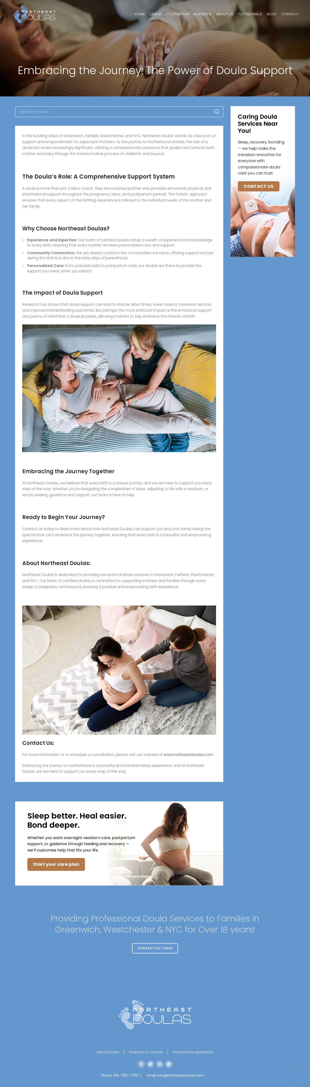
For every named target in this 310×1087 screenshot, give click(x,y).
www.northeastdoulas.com (188, 754)
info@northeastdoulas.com (180, 1075)
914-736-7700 (126, 1075)
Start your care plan (56, 864)
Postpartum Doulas (146, 1052)
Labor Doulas (107, 1052)
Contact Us (259, 186)
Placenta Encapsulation (193, 1052)
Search (217, 111)
